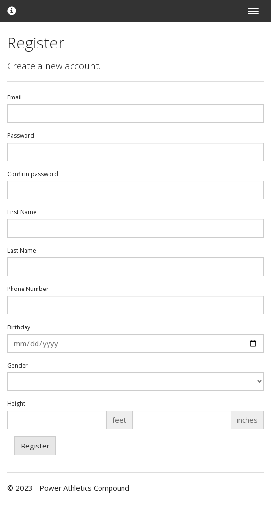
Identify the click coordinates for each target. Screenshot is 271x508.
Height (16, 404)
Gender (17, 366)
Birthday (18, 327)
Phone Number (28, 289)
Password (20, 136)
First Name (22, 212)
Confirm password (32, 174)
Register (35, 445)
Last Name (21, 250)
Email (14, 97)
